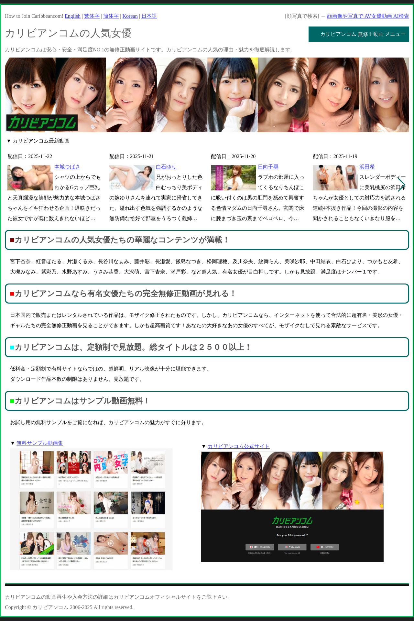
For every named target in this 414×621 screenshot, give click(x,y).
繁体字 (92, 16)
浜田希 (367, 166)
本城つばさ (67, 166)
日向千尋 (268, 166)
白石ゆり (166, 166)
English (73, 16)
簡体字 (111, 16)
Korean (130, 16)
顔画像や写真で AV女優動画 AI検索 (368, 16)
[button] (401, 185)
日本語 (149, 16)
